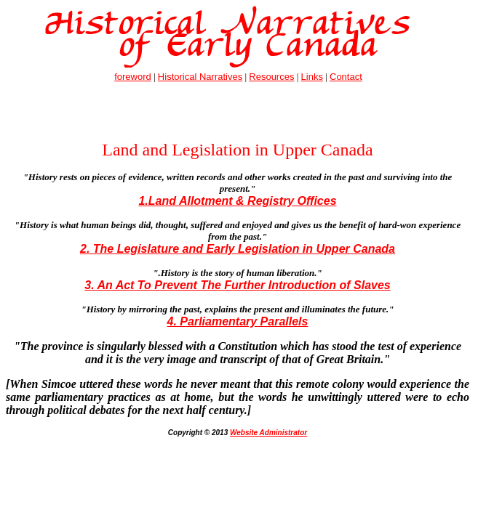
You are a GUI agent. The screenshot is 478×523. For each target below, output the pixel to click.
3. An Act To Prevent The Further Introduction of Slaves (237, 285)
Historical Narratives (200, 76)
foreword (132, 76)
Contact (346, 76)
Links (312, 76)
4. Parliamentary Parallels (237, 321)
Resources (271, 76)
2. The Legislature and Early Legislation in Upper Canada (237, 249)
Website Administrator (268, 433)
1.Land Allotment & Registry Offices (237, 201)
